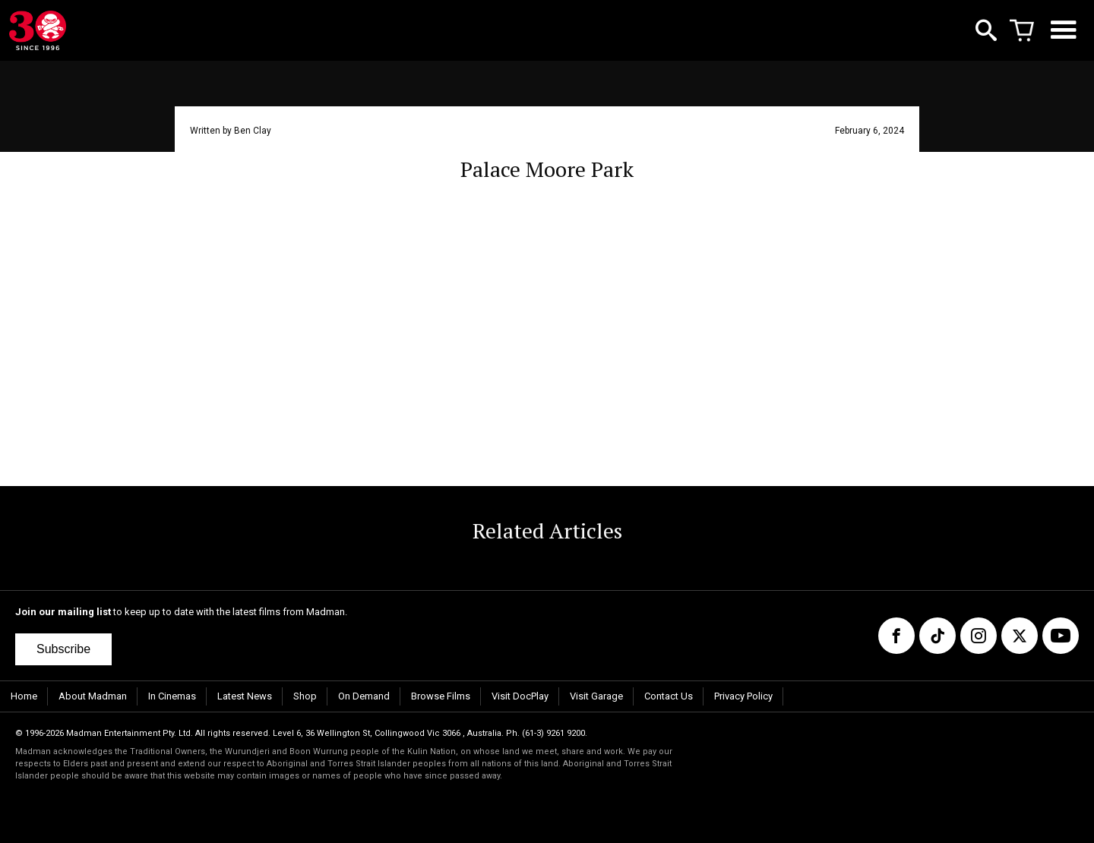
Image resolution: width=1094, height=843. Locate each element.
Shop (305, 696)
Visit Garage (596, 696)
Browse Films (440, 696)
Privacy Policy (743, 696)
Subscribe (63, 649)
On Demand (364, 696)
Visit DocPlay (520, 696)
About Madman (92, 696)
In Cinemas (172, 696)
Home (24, 696)
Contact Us (668, 696)
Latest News (244, 696)
